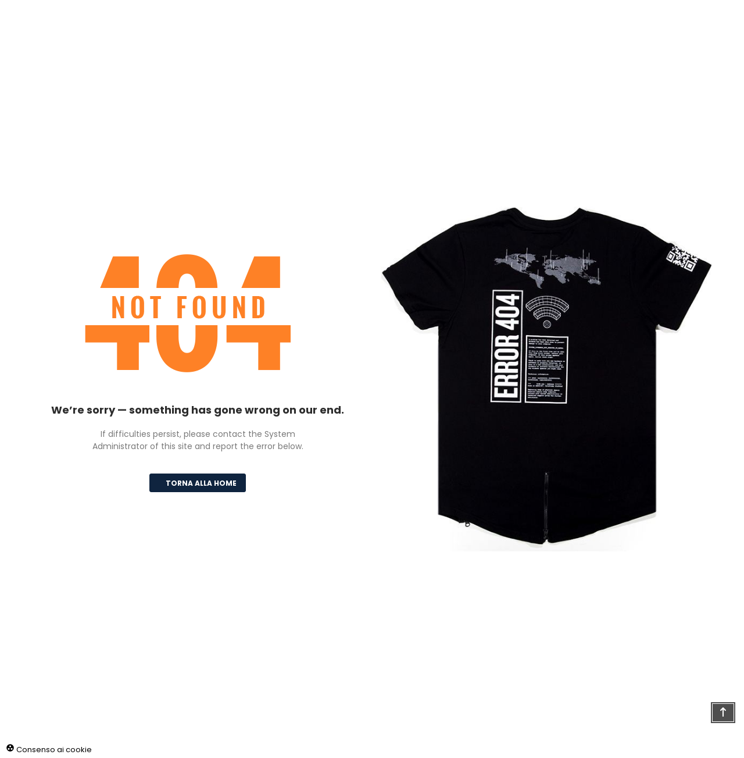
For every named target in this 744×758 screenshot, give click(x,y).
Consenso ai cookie (49, 749)
